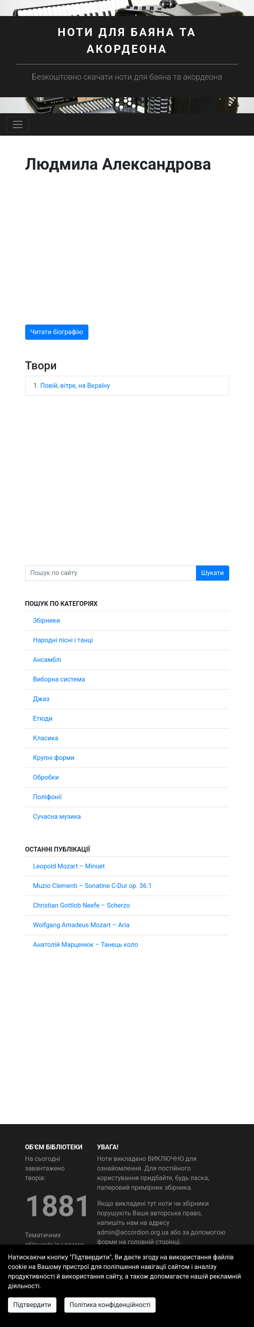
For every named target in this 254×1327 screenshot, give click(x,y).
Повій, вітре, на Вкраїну (75, 385)
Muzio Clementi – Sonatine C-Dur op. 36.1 (92, 886)
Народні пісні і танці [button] (63, 640)
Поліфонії (47, 797)
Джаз (41, 699)
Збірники (46, 620)
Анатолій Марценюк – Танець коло (85, 944)
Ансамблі (47, 660)
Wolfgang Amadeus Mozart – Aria (81, 925)
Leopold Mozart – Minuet (69, 866)
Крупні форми (54, 758)
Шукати (212, 573)
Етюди (43, 718)
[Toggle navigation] (17, 124)
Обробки (46, 777)
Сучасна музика (57, 816)
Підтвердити (32, 1305)
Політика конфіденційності (110, 1305)
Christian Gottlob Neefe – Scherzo (81, 905)
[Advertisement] (127, 249)
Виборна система (59, 679)
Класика (45, 738)
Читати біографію (56, 332)
